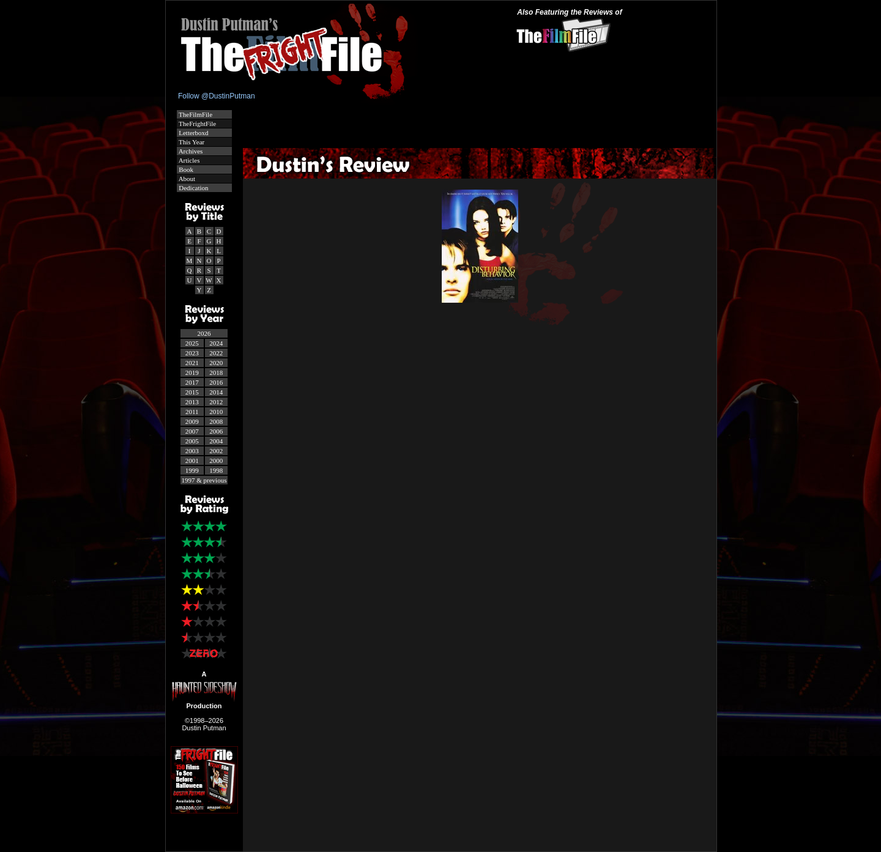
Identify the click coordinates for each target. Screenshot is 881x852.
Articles (188, 160)
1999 (192, 470)
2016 (216, 382)
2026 (204, 333)
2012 (216, 402)
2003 (192, 450)
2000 (216, 460)
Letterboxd (193, 132)
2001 (192, 460)
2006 (216, 431)
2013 (192, 402)
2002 (216, 450)
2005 (192, 441)
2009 (192, 421)
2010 (216, 411)
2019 (192, 372)
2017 (192, 382)
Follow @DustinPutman (216, 96)
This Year (191, 142)
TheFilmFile (195, 114)
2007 (192, 431)
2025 (192, 343)
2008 (216, 421)
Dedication (193, 187)
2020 (216, 362)
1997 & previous (204, 480)
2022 (216, 353)
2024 (216, 343)
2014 (216, 392)
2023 (192, 353)
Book (185, 169)
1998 (216, 470)
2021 (192, 362)
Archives (190, 151)
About (186, 178)
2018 (216, 372)
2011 (192, 411)
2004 (216, 441)
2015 (192, 392)
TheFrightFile (197, 123)
